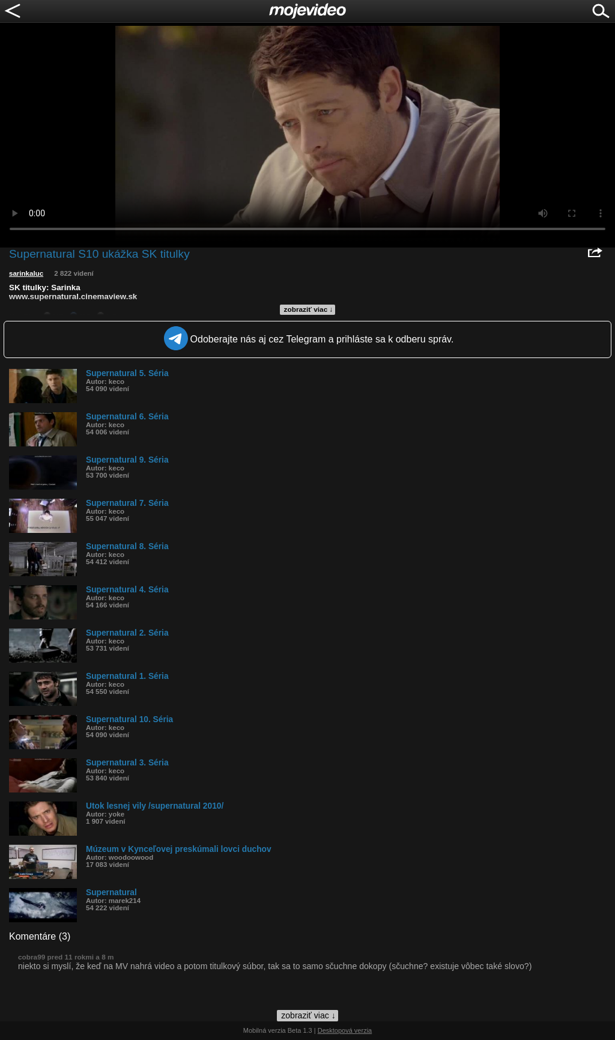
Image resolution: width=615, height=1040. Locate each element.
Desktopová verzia (345, 1030)
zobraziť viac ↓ (308, 309)
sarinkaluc (26, 273)
